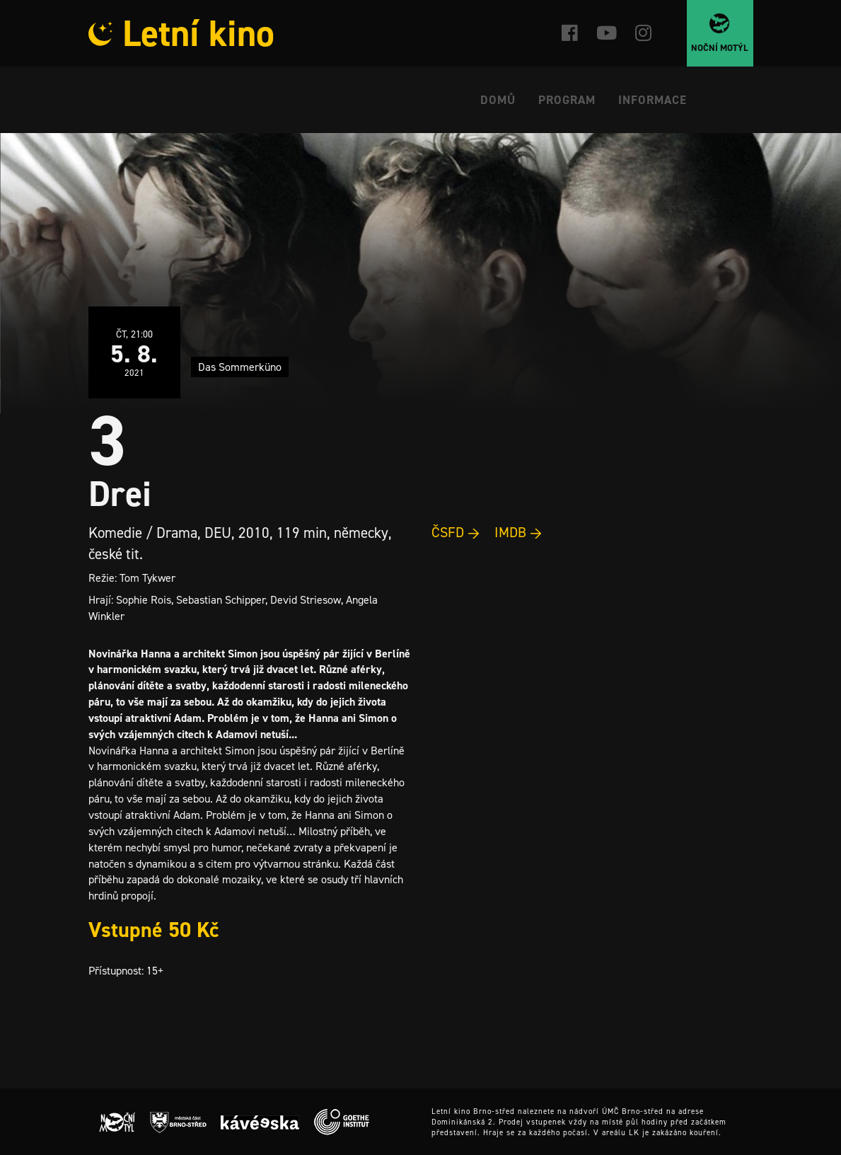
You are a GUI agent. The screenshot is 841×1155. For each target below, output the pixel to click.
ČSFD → (455, 532)
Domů (498, 100)
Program (567, 100)
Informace (652, 100)
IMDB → (518, 532)
